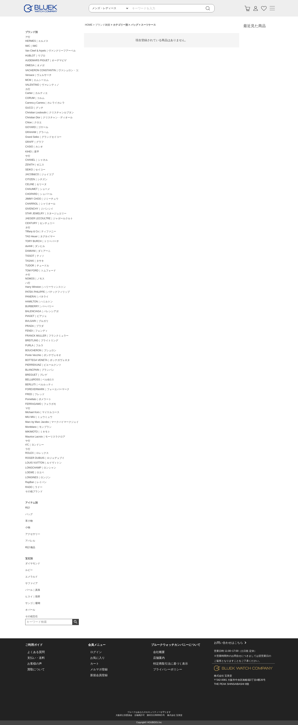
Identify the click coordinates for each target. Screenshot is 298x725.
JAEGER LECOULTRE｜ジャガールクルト (49, 218)
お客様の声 (34, 663)
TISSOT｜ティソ (34, 255)
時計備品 (30, 547)
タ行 (27, 227)
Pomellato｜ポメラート (38, 399)
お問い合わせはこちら (243, 652)
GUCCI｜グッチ (34, 107)
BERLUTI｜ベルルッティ (39, 384)
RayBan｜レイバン (36, 482)
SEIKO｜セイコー (35, 169)
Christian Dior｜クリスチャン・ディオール (49, 117)
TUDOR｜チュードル (37, 265)
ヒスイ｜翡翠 (32, 596)
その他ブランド (34, 491)
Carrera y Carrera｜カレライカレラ (45, 102)
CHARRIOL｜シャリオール (40, 203)
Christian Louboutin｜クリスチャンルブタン (49, 112)
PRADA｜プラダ (34, 326)
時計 (27, 507)
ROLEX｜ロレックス (37, 453)
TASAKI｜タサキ (34, 260)
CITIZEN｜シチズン (36, 179)
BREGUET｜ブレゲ (36, 374)
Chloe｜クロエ (33, 122)
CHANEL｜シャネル (36, 159)
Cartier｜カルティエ (36, 93)
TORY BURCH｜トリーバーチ (42, 241)
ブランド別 (31, 32)
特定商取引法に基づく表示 (170, 663)
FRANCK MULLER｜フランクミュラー (46, 335)
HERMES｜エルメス (36, 41)
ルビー (29, 570)
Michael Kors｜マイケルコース (42, 412)
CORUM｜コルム (34, 98)
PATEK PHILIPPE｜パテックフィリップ (47, 291)
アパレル (30, 540)
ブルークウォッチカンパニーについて (175, 644)
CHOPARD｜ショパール (38, 194)
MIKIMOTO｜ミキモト (37, 431)
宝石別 (29, 558)
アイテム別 (31, 502)
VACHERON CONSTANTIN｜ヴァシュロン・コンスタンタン (53, 70)
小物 (27, 527)
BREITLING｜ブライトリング (41, 340)
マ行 (27, 408)
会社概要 (159, 652)
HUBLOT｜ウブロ (35, 55)
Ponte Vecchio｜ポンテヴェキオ (43, 355)
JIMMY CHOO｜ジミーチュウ (41, 198)
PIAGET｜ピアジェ (36, 316)
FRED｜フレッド (34, 394)
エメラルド (31, 576)
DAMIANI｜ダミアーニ (37, 250)
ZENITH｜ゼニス (34, 164)
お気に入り (97, 657)
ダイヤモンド (32, 563)
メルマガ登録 (99, 669)
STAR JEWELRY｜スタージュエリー (45, 213)
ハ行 (27, 283)
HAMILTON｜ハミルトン (39, 301)
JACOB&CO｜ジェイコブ (39, 174)
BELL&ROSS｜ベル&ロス (39, 379)
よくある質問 (36, 652)
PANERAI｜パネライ (36, 296)
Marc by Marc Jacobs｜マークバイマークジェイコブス (53, 422)
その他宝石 (31, 616)
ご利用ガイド (34, 644)
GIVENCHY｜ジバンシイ (39, 208)
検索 (75, 622)
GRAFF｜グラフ (34, 141)
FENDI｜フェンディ (36, 330)
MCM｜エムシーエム (37, 80)
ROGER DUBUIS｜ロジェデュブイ (44, 458)
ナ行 (27, 274)
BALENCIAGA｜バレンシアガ (42, 311)
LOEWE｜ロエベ (34, 472)
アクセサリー (32, 534)
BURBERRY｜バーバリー (39, 306)
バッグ (29, 514)
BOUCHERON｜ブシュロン (40, 350)
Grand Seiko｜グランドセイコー (43, 136)
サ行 (27, 156)
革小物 (29, 520)
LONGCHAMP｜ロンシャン (40, 467)
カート (94, 663)
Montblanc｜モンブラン (38, 426)
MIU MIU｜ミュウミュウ (38, 417)
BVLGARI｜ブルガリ (36, 321)
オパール (30, 609)
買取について (36, 669)
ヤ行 (27, 440)
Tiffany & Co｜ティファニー (40, 231)
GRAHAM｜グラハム (37, 132)
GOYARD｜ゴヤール (36, 127)
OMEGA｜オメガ (34, 65)
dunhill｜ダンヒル (35, 246)
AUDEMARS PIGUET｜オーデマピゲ (46, 60)
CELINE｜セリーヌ (36, 184)
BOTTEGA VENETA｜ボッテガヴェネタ (47, 360)
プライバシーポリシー (167, 669)
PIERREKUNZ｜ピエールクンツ (43, 364)
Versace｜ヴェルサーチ (38, 75)
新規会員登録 (99, 675)
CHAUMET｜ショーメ (37, 189)
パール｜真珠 (32, 589)
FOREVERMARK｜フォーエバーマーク (47, 389)
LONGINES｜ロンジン (37, 477)
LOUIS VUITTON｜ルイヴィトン (43, 462)
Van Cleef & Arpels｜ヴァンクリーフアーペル (50, 50)
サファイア (31, 583)
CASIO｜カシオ (34, 146)
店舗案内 (159, 657)
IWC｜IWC (31, 45)
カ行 (27, 89)
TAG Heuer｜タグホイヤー (40, 236)
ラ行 (27, 449)
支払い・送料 (36, 657)
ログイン (96, 652)
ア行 (27, 37)
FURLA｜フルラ (34, 345)
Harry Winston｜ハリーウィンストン (45, 286)
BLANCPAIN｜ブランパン (39, 369)
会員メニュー (97, 644)
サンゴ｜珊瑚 (32, 603)
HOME (89, 24)
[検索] (210, 8)
